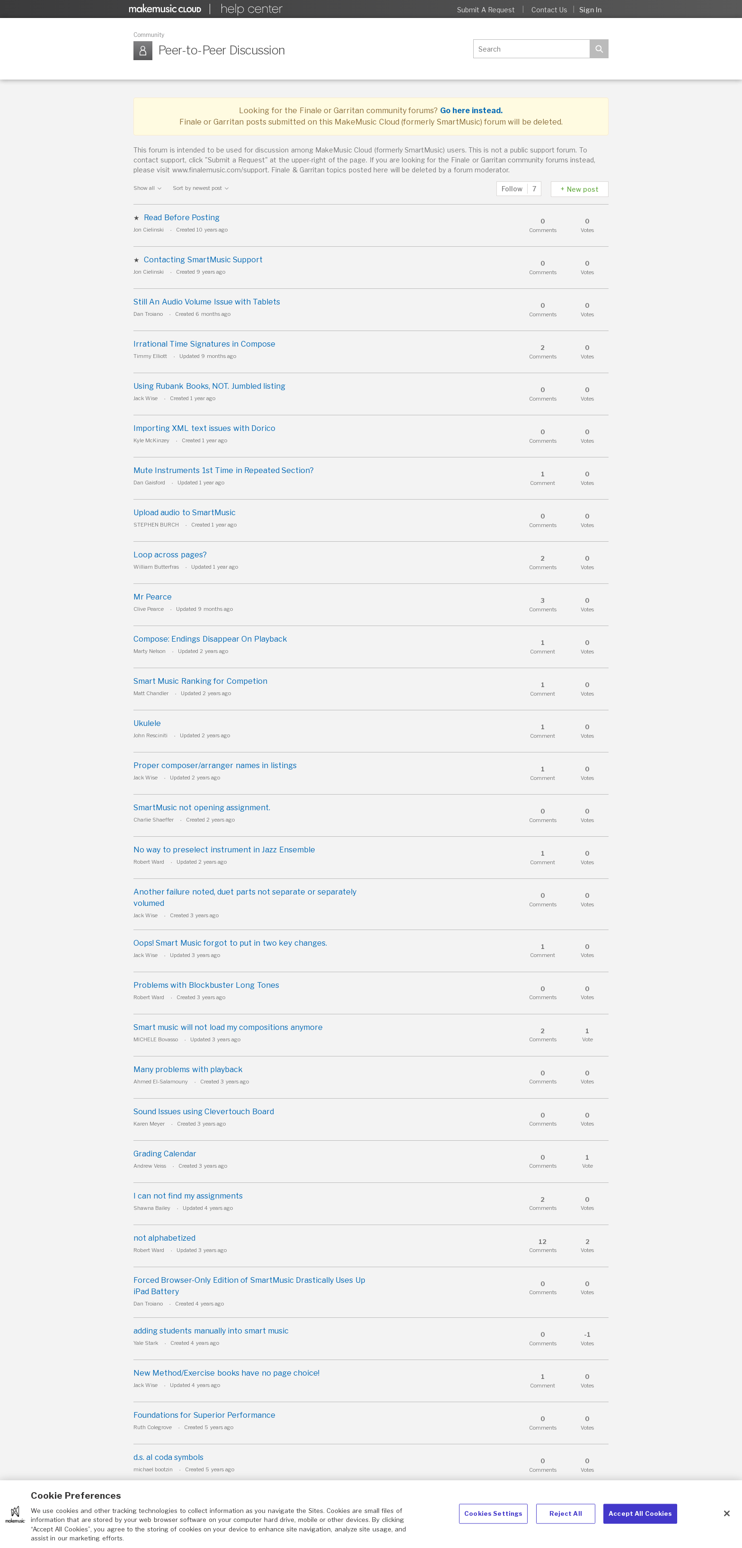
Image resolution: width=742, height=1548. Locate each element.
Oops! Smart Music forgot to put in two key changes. (230, 943)
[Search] (531, 48)
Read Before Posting (182, 217)
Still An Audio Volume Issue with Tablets (206, 301)
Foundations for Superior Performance (204, 1415)
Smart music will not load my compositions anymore (228, 1027)
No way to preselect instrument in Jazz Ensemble (224, 849)
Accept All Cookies (640, 1523)
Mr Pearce (152, 596)
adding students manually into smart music (211, 1330)
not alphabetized (164, 1238)
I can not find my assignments (188, 1195)
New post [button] (583, 189)
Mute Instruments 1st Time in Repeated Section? (223, 470)
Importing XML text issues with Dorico (204, 428)
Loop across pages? (170, 554)
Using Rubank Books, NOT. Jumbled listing (209, 386)
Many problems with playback (188, 1069)
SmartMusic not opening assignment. (201, 807)
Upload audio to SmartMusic (184, 512)
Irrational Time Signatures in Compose (204, 344)
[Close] (726, 1523)
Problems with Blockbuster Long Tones (206, 985)
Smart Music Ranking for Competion (200, 681)
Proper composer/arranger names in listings (215, 765)
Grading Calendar (164, 1153)
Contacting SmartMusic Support (203, 259)
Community (148, 34)
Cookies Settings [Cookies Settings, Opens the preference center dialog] (493, 1523)
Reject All (565, 1523)
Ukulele (147, 723)
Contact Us (549, 10)
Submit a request (486, 10)
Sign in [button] (590, 10)
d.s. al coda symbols (168, 1457)
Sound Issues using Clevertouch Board (203, 1111)
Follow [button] (512, 189)
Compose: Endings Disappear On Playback (210, 639)
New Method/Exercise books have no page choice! (226, 1373)
